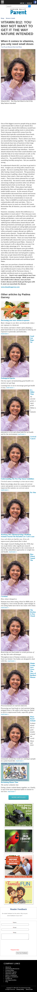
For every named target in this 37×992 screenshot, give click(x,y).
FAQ (6, 981)
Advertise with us (10, 973)
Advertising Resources (12, 968)
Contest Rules (9, 970)
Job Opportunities (10, 980)
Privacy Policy (20, 989)
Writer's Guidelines (11, 975)
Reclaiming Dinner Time (9, 782)
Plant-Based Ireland (32, 719)
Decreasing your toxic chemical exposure (15, 320)
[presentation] (15, 944)
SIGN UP (29, 3)
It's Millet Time (32, 392)
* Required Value (14, 949)
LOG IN (22, 3)
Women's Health (10, 18)
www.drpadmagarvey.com (10, 287)
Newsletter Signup (11, 972)
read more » (5, 334)
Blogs (2, 18)
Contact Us (8, 978)
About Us (8, 967)
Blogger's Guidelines (11, 977)
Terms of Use (29, 989)
